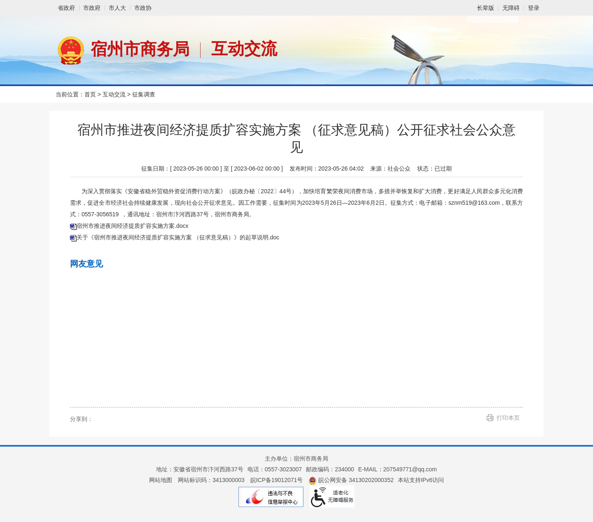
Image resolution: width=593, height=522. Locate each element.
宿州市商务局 (140, 49)
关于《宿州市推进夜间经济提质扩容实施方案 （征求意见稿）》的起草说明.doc (178, 237)
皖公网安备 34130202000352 (351, 480)
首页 (90, 94)
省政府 (66, 8)
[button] (485, 8)
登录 (533, 8)
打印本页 (508, 417)
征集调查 (143, 94)
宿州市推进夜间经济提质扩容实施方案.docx (132, 225)
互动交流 (244, 49)
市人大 (117, 8)
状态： (434, 168)
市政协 (143, 8)
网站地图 (160, 480)
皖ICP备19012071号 (276, 480)
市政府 (91, 8)
